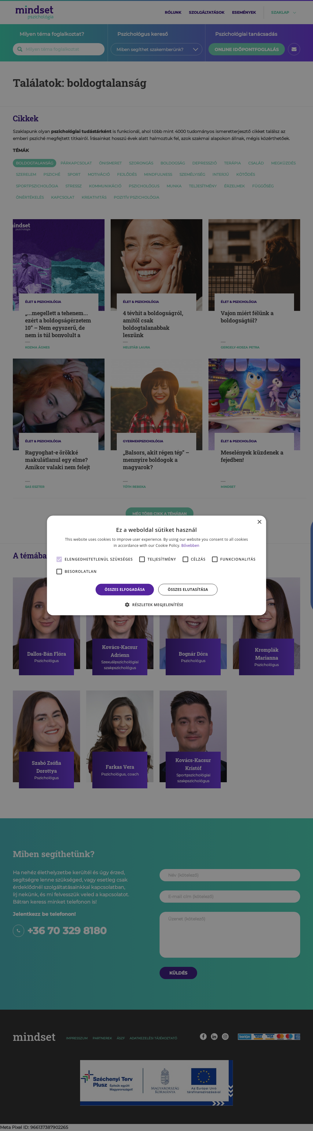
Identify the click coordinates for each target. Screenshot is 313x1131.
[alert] (156, 565)
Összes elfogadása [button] (125, 589)
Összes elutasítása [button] (188, 589)
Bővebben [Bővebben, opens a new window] (190, 545)
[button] (156, 605)
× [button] (259, 522)
